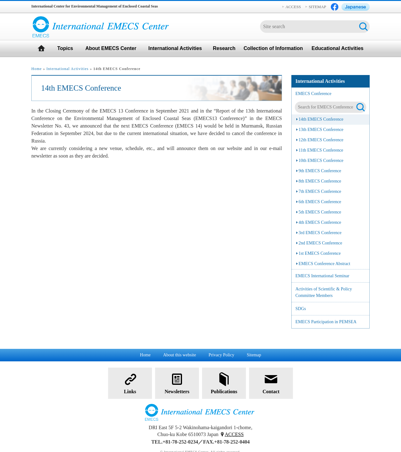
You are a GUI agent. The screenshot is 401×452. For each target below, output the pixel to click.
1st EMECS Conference (320, 253)
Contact (271, 382)
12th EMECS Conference (321, 140)
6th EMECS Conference (320, 201)
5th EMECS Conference (320, 212)
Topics (65, 48)
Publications (224, 382)
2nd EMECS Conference (320, 243)
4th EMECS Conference (320, 222)
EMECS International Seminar (322, 276)
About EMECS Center (110, 48)
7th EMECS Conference (320, 191)
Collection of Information (273, 48)
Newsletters (176, 382)
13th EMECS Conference (321, 129)
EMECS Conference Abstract (324, 263)
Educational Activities (338, 48)
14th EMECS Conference (321, 119)
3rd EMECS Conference (320, 232)
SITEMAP (317, 6)
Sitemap (254, 355)
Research (224, 48)
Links (130, 382)
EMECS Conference (313, 93)
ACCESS (293, 6)
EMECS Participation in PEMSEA (326, 321)
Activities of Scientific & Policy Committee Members (323, 292)
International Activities (175, 48)
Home (36, 69)
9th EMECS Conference (320, 170)
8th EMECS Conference (320, 181)
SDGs (300, 308)
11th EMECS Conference (321, 150)
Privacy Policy (221, 355)
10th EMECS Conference (321, 160)
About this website (179, 355)
